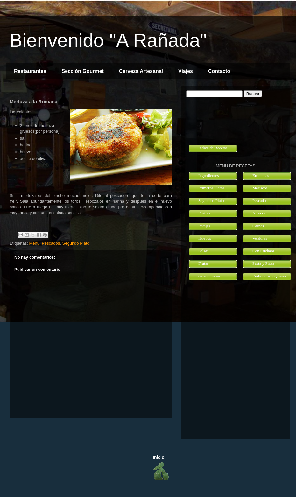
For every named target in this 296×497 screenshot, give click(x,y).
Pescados (51, 243)
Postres (204, 213)
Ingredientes (208, 175)
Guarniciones (209, 276)
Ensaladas (260, 175)
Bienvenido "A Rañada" (108, 40)
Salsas (203, 250)
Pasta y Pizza (263, 263)
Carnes (258, 225)
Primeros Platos (211, 188)
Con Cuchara (263, 250)
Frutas (203, 263)
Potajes (204, 225)
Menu (34, 243)
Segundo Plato (75, 243)
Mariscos (260, 188)
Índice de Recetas (213, 147)
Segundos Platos (212, 200)
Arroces (258, 213)
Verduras (259, 238)
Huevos (204, 238)
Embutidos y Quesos (269, 276)
